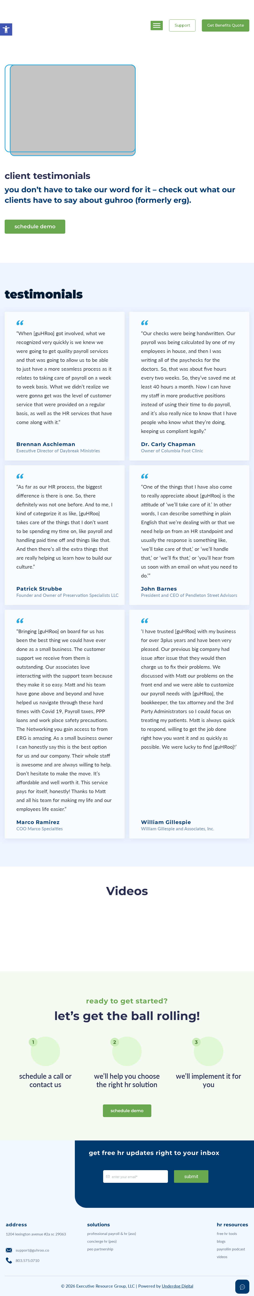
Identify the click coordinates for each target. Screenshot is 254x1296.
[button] (6, 29)
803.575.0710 (22, 1260)
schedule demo (35, 226)
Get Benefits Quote (225, 25)
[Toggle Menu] (156, 25)
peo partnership (100, 1249)
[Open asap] (242, 1287)
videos (222, 1256)
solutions (98, 1224)
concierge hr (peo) (101, 1241)
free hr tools (227, 1233)
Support (182, 25)
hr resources (232, 1224)
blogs (221, 1241)
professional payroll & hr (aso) (111, 1233)
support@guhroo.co (27, 1250)
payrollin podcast (231, 1249)
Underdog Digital (177, 1286)
